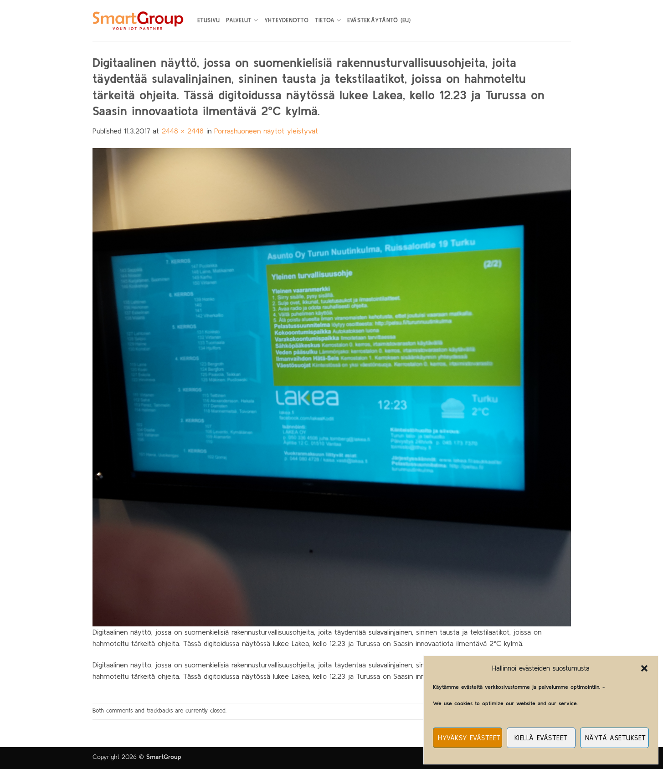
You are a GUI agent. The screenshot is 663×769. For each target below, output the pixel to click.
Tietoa (328, 20)
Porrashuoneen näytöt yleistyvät (266, 131)
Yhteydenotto (286, 20)
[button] (644, 668)
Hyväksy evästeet (469, 738)
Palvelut (242, 20)
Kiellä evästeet (541, 738)
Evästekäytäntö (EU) (379, 20)
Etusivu (208, 20)
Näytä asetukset (615, 738)
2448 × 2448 (183, 131)
